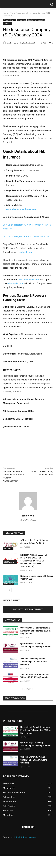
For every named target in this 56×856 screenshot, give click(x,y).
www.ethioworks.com (29, 279)
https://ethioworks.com (28, 520)
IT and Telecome (17, 13)
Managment (8, 548)
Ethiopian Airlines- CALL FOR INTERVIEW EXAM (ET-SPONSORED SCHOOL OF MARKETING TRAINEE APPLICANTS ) (33, 561)
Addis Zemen (8, 584)
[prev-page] (5, 590)
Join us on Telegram (13, 224)
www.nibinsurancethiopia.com (21, 209)
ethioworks (14, 43)
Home (5, 13)
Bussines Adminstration (36, 20)
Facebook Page (25, 252)
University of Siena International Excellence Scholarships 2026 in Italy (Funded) (35, 631)
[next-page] (9, 590)
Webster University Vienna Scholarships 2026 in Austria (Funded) (33, 661)
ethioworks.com (15, 283)
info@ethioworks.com (25, 837)
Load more (28, 689)
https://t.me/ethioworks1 (36, 236)
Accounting (21, 20)
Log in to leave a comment (28, 609)
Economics (7, 23)
